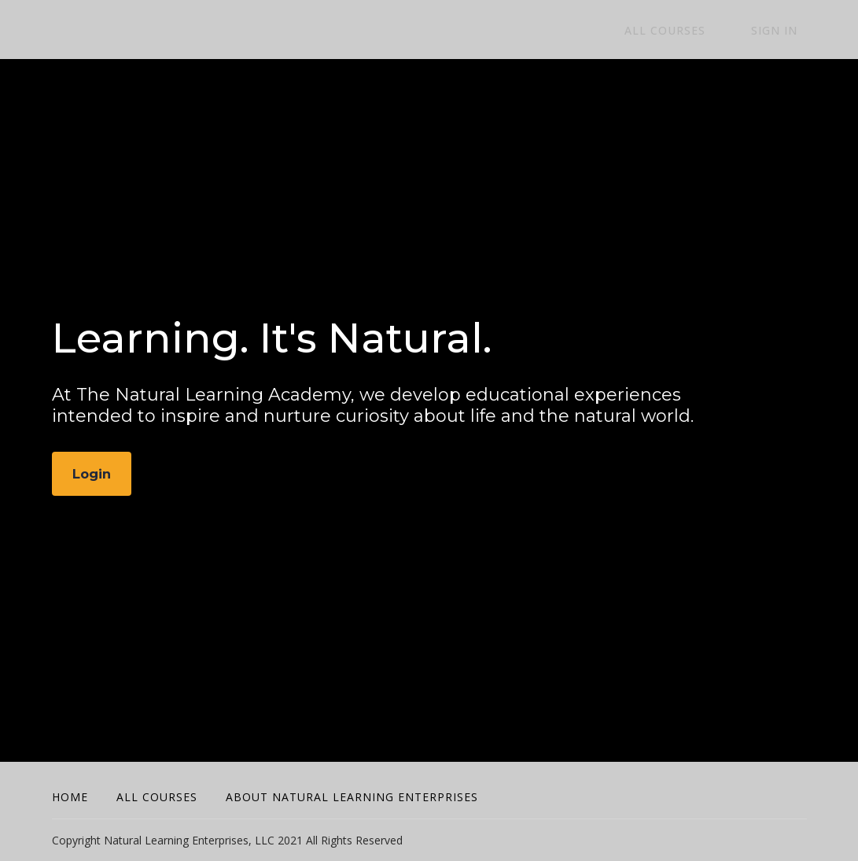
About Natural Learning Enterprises (352, 796)
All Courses (691, 30)
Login (93, 474)
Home (70, 796)
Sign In (783, 30)
